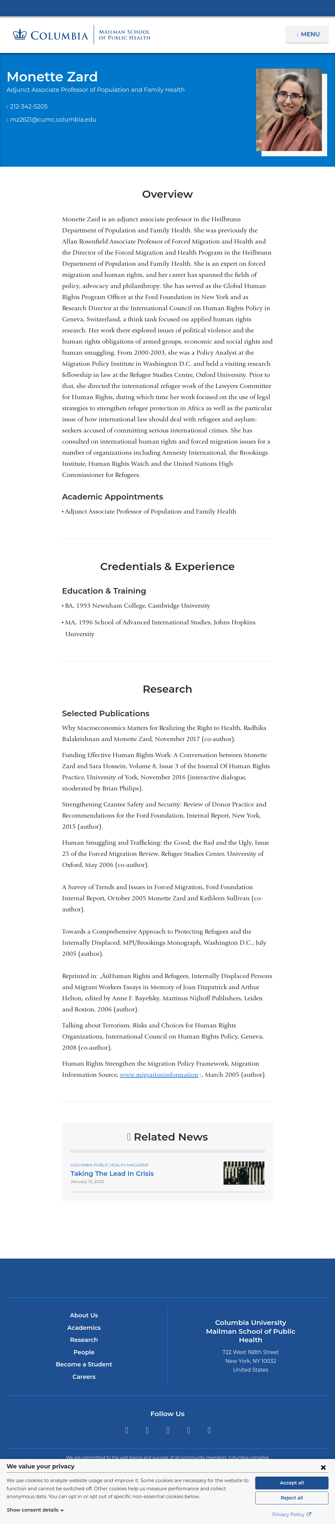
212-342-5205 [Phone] (28, 106)
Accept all (292, 1482)
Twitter (126, 1430)
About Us (84, 1315)
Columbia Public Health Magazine (107, 1164)
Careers (84, 1377)
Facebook (147, 1430)
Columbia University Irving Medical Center (167, 8)
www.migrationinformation (161, 1074)
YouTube (209, 1430)
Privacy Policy (292, 1514)
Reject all (291, 1497)
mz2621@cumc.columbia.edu (49, 120)
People (83, 1352)
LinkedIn (188, 1430)
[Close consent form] (323, 1467)
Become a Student (83, 1364)
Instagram (167, 1430)
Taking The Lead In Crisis (110, 1173)
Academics (83, 1328)
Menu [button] (311, 34)
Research (84, 1340)
